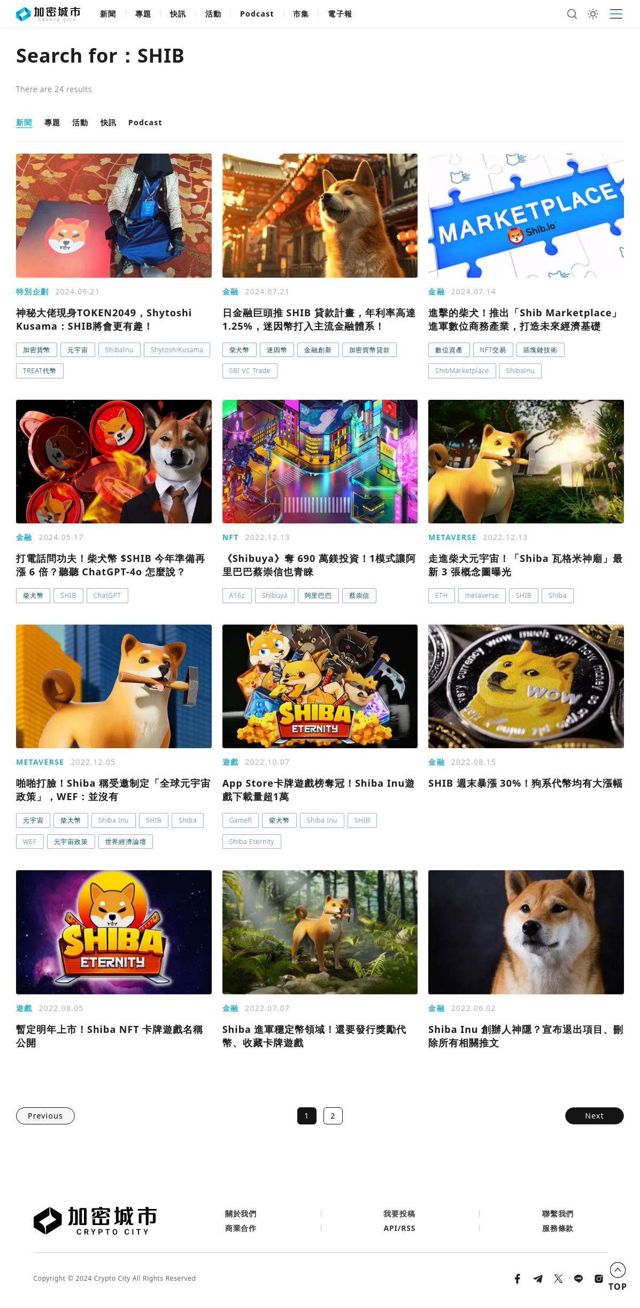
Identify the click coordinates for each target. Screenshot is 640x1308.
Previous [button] (45, 1116)
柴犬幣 (239, 349)
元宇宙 (77, 349)
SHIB (68, 595)
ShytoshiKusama (177, 349)
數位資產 (448, 349)
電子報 (340, 14)
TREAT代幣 (40, 370)
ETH (441, 595)
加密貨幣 (36, 349)
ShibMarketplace (462, 370)
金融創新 (317, 349)
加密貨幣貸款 (369, 349)
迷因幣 (277, 349)
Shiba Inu (113, 820)
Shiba (557, 595)
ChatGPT (107, 595)
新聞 (108, 14)
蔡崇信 (359, 595)
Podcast (257, 14)
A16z (237, 595)
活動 (213, 14)
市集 (301, 14)
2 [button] (332, 1116)
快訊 (178, 14)
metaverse (482, 595)
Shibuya (274, 595)
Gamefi (240, 820)
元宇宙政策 (71, 841)
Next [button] (594, 1116)
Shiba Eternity (251, 841)
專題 (143, 14)
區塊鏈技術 (540, 349)
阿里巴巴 (318, 595)
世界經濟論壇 (125, 841)
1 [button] (306, 1116)
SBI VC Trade (250, 370)
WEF (30, 841)
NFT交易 (493, 349)
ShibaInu (119, 349)
